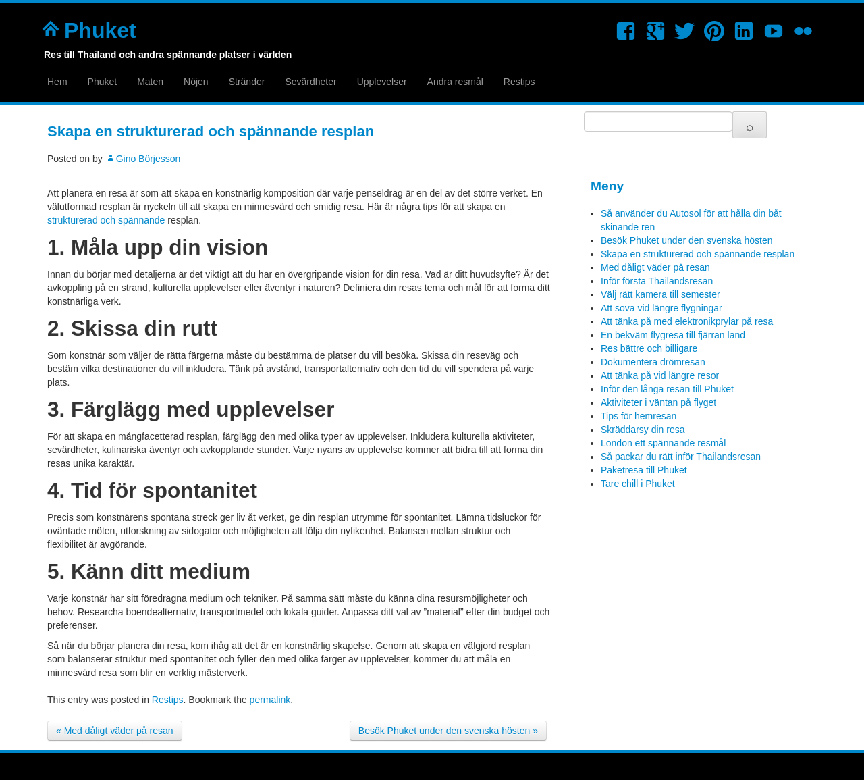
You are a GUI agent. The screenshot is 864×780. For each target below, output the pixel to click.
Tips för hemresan (638, 416)
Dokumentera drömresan (653, 362)
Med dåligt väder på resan (655, 267)
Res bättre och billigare (649, 348)
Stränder (247, 81)
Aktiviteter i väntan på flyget (658, 402)
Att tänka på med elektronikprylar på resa (687, 321)
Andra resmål (455, 81)
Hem (57, 81)
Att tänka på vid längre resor (660, 375)
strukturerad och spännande (106, 220)
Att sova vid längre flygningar (661, 308)
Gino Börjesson (148, 158)
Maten (150, 81)
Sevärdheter (310, 81)
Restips (519, 81)
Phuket (100, 30)
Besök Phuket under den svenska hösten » (448, 730)
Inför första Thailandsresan (657, 281)
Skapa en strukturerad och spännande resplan (697, 254)
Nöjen (196, 81)
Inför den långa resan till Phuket (667, 389)
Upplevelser (382, 81)
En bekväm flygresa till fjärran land (673, 335)
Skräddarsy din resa (643, 429)
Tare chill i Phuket (638, 483)
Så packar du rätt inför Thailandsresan (681, 456)
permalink (270, 699)
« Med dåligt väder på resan (114, 730)
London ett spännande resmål (663, 443)
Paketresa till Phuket (644, 470)
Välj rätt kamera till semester (660, 294)
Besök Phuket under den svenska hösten (687, 240)
